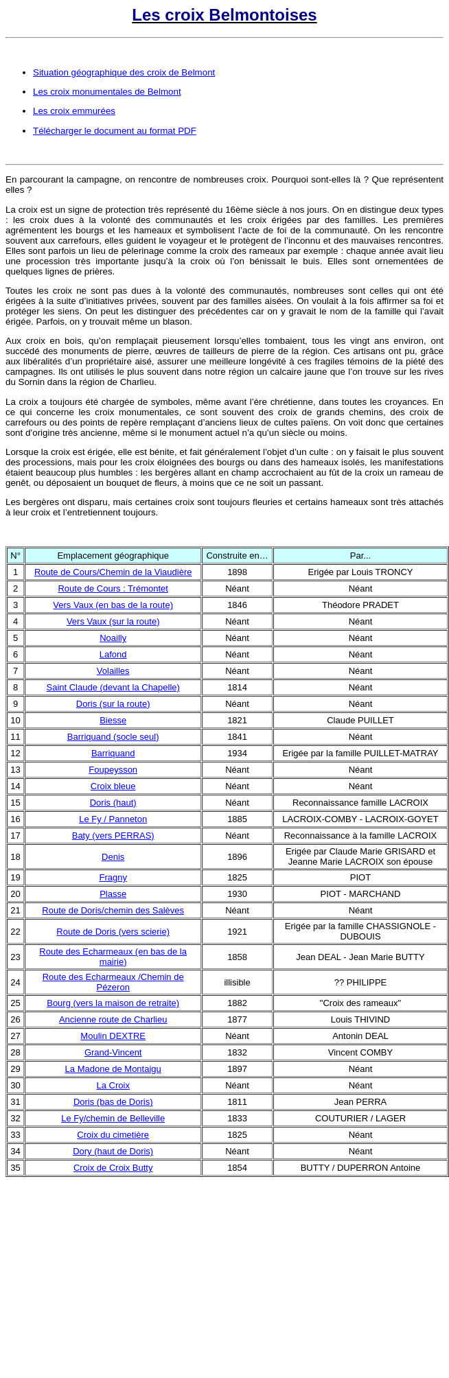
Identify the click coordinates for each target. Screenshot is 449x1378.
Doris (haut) (113, 802)
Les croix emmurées (74, 111)
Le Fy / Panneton (113, 819)
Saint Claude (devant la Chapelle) (112, 687)
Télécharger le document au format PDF (114, 131)
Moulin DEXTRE (113, 1036)
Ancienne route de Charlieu (113, 1019)
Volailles (113, 671)
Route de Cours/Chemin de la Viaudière (113, 572)
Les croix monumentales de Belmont (107, 91)
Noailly (113, 638)
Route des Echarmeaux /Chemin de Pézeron (113, 982)
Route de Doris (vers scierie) (113, 931)
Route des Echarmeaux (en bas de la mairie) (113, 956)
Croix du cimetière (113, 1135)
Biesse (113, 720)
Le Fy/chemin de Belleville (113, 1118)
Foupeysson (113, 769)
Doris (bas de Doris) (113, 1102)
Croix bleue (113, 786)
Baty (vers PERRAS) (113, 835)
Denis (113, 857)
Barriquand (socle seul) (113, 737)
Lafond (113, 654)
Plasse (113, 894)
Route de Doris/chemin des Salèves (113, 910)
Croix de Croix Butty (113, 1168)
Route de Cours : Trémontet (113, 588)
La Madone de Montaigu (113, 1069)
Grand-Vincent (113, 1052)
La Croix (112, 1085)
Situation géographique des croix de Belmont (124, 72)
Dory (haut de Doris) (113, 1151)
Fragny (112, 877)
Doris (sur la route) (113, 704)
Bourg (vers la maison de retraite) (113, 1003)
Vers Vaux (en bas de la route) (113, 605)
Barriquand (113, 753)
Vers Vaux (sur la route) (113, 621)
